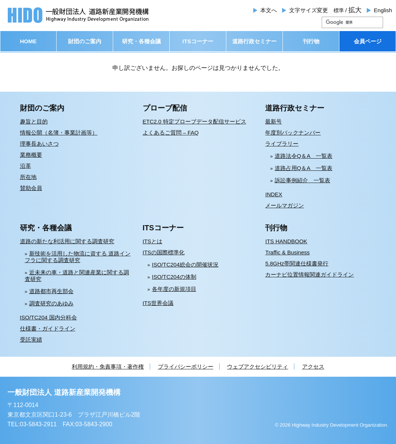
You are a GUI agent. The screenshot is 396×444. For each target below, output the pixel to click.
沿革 (25, 166)
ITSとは (152, 241)
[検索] (343, 22)
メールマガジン (284, 205)
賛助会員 (31, 188)
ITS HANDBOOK (286, 241)
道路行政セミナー (254, 41)
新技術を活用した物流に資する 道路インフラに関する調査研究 (78, 256)
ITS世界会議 (158, 303)
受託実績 (31, 339)
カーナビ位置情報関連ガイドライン (309, 274)
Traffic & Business (287, 252)
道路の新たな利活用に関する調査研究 (67, 241)
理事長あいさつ (39, 143)
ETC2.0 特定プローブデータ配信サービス (194, 121)
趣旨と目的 (34, 121)
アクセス (313, 366)
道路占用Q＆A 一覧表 (303, 168)
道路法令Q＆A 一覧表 (303, 156)
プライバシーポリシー (185, 366)
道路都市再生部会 (51, 291)
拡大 (355, 10)
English (383, 10)
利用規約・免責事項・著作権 (108, 366)
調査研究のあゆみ (51, 303)
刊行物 (311, 41)
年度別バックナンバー (293, 132)
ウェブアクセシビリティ (257, 366)
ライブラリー (281, 143)
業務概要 (31, 155)
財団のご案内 (84, 41)
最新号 (273, 121)
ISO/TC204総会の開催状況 (185, 264)
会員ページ (368, 41)
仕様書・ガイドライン (47, 328)
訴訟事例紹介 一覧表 (302, 180)
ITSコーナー (197, 41)
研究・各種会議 (141, 41)
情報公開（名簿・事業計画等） (59, 132)
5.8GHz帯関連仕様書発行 (296, 263)
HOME (28, 41)
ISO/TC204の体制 (174, 277)
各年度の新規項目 (174, 289)
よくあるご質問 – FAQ (171, 132)
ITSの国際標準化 (164, 252)
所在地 (28, 177)
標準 (339, 10)
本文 (268, 10)
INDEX (273, 194)
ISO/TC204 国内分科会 (48, 317)
